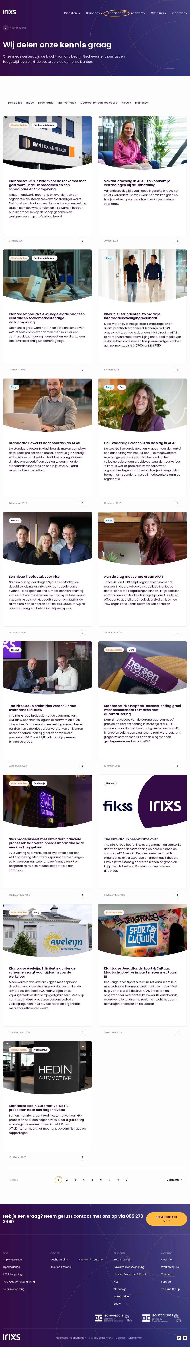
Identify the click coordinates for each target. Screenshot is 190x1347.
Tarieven (166, 1274)
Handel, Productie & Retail (130, 1274)
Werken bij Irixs (170, 1267)
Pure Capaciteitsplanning (19, 1281)
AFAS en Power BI (60, 1267)
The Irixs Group (170, 1289)
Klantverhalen (67, 102)
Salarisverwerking (13, 1289)
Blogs (30, 102)
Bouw (117, 1304)
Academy (138, 13)
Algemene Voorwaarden (71, 1338)
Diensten (70, 13)
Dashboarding (59, 1259)
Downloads (45, 102)
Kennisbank (116, 13)
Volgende (174, 1180)
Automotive (41, 1049)
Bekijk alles (15, 102)
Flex (122, 387)
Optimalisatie (11, 1267)
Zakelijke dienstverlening (129, 1267)
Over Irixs (157, 13)
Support (166, 1281)
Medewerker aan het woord (98, 102)
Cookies (121, 1338)
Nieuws (126, 102)
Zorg (131, 649)
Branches (93, 13)
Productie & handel (44, 125)
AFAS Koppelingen (14, 1274)
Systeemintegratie (91, 1259)
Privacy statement (101, 1338)
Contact (178, 13)
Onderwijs (39, 783)
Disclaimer (135, 1338)
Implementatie (12, 1259)
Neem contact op (166, 1219)
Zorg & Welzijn (123, 1259)
